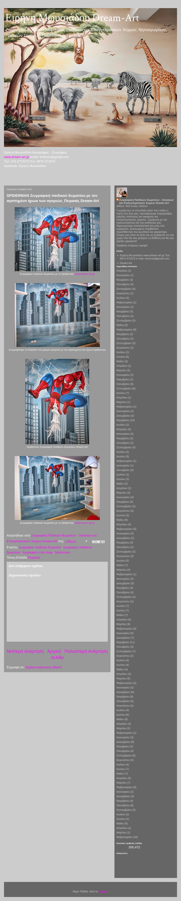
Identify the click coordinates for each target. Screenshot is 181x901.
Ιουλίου (120, 297)
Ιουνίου (120, 356)
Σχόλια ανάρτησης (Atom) (44, 667)
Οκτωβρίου (122, 284)
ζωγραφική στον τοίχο (37, 552)
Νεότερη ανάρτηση (25, 651)
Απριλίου (121, 270)
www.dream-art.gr (16, 157)
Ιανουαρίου (123, 275)
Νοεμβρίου (122, 279)
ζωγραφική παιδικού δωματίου (40, 547)
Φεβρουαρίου (124, 302)
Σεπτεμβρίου (123, 288)
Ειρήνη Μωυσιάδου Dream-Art (72, 18)
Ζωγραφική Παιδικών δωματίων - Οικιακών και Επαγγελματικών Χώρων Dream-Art (146, 201)
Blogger (103, 891)
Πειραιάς (34, 557)
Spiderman (62, 552)
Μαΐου (120, 325)
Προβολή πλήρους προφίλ (131, 245)
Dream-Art (126, 263)
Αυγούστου (122, 293)
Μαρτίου (121, 370)
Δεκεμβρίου (123, 415)
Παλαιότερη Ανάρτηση (86, 651)
